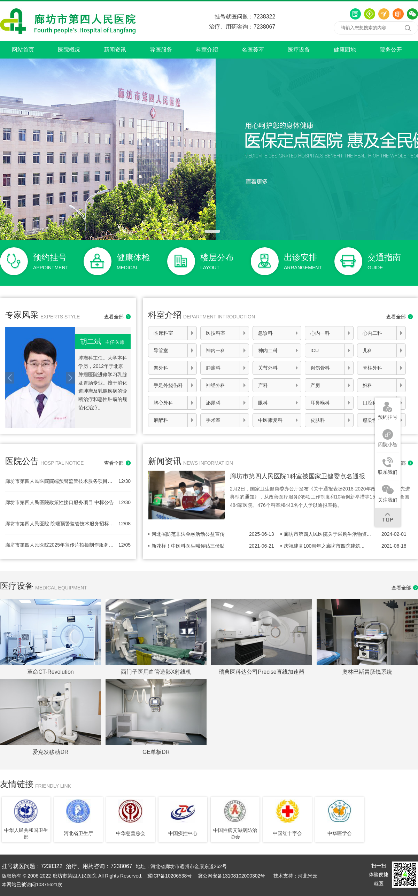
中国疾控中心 (183, 833)
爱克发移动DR (50, 752)
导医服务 (161, 50)
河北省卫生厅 (78, 833)
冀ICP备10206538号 (169, 876)
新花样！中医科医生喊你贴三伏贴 (188, 546)
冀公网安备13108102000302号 (231, 876)
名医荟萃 (253, 50)
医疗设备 (299, 50)
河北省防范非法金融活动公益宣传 (188, 534)
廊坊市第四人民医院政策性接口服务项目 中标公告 (59, 502)
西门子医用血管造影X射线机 (156, 672)
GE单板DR (156, 752)
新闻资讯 (115, 50)
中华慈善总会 (130, 833)
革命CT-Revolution (50, 672)
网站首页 (23, 50)
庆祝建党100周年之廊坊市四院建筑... (324, 546)
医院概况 (69, 50)
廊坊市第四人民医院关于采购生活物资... (327, 534)
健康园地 (345, 50)
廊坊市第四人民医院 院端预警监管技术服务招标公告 (60, 523)
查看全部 (114, 316)
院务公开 (391, 50)
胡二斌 (102, 341)
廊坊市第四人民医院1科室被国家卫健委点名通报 (297, 476)
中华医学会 (339, 833)
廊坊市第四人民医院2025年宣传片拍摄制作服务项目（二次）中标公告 (60, 545)
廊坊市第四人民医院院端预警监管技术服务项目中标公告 (60, 481)
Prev (9, 378)
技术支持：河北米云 (295, 876)
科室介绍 (207, 50)
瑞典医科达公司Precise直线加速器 (261, 672)
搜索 (407, 28)
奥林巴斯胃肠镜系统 (367, 672)
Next (70, 378)
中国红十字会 (287, 833)
